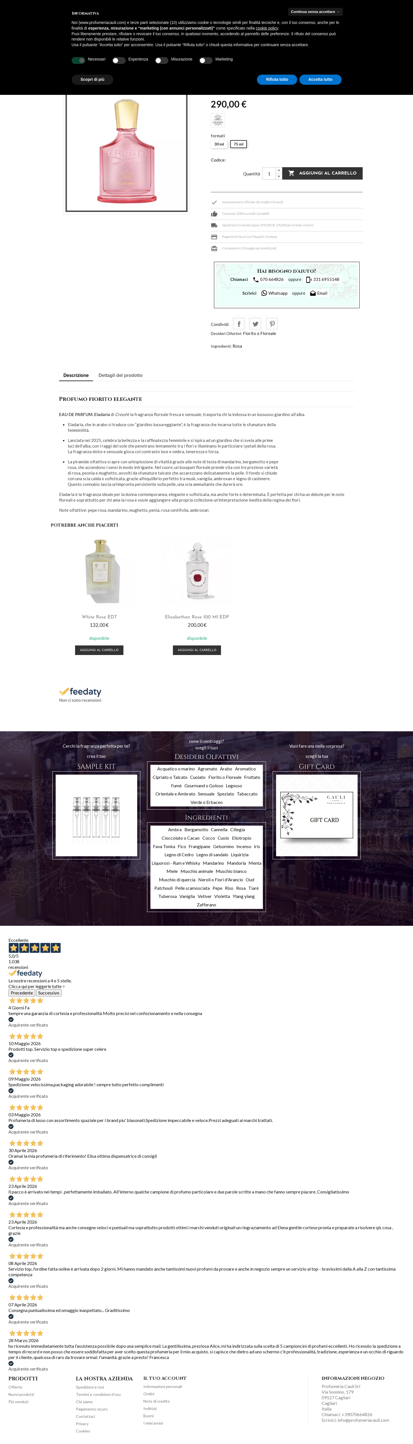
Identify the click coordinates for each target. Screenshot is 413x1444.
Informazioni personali (162, 1385)
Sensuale (206, 792)
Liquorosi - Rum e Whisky (176, 861)
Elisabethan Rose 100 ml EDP (168, 616)
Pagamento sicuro (92, 1407)
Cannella (219, 828)
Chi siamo (84, 1400)
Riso (229, 886)
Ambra (175, 828)
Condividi (238, 323)
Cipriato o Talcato (170, 776)
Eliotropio (241, 836)
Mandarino (213, 861)
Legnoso (234, 784)
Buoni (148, 1414)
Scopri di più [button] (93, 79)
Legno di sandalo (212, 853)
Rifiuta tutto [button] (277, 79)
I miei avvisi (153, 1421)
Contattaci (85, 1414)
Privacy (82, 1422)
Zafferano (206, 903)
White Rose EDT (89, 616)
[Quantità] (269, 173)
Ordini (148, 1392)
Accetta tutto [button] (320, 79)
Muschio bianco (231, 870)
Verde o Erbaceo (207, 800)
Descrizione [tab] (76, 375)
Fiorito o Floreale (259, 333)
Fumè (176, 784)
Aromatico (245, 767)
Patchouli (163, 886)
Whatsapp (274, 293)
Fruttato (252, 776)
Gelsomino (223, 845)
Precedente (22, 991)
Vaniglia (187, 895)
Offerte (15, 1385)
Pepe (217, 886)
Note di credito (156, 1399)
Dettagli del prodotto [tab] (121, 375)
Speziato (225, 792)
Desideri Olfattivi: (226, 333)
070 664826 (268, 279)
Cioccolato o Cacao (181, 836)
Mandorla (236, 861)
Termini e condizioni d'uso (98, 1393)
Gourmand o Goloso (203, 784)
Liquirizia (240, 853)
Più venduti (18, 1400)
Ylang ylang (244, 895)
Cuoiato (198, 776)
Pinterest (272, 323)
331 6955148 (322, 279)
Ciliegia (237, 828)
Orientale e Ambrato (175, 792)
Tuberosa (167, 895)
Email (318, 293)
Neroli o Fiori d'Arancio (220, 878)
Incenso (243, 845)
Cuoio (223, 836)
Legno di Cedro (179, 853)
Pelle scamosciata (192, 886)
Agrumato (207, 767)
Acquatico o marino (176, 767)
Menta (255, 861)
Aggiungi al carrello (322, 173)
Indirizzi (150, 1407)
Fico (182, 845)
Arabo (226, 767)
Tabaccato (247, 792)
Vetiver (205, 895)
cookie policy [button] (267, 28)
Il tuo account (165, 1377)
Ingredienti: (221, 346)
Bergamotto (196, 828)
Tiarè (253, 886)
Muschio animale (196, 870)
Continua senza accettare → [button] (315, 12)
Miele (172, 870)
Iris (257, 845)
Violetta (222, 895)
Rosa (237, 345)
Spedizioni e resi (90, 1385)
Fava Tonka (164, 845)
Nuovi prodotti (21, 1393)
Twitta (255, 323)
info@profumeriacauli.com (363, 1418)
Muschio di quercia (177, 878)
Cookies (83, 1429)
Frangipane (199, 845)
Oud (250, 878)
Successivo (48, 991)
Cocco (208, 836)
